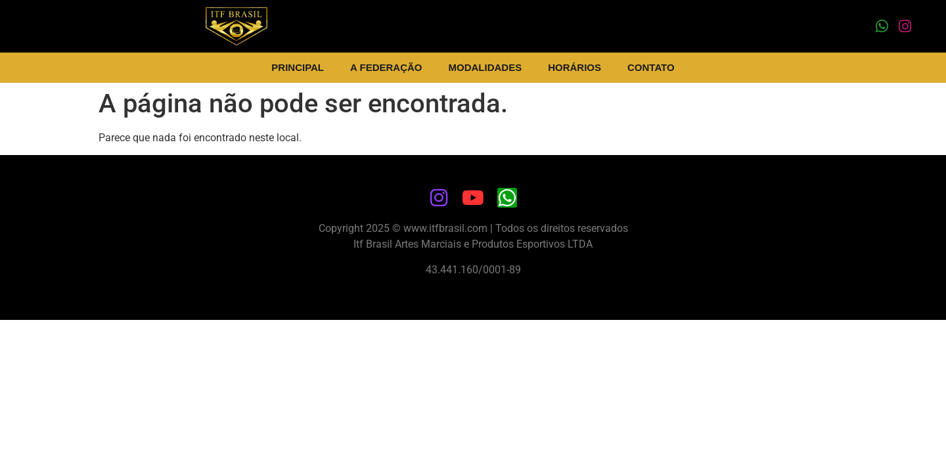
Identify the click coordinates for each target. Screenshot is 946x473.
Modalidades (485, 67)
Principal (297, 67)
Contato (651, 67)
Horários (574, 67)
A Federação (386, 67)
